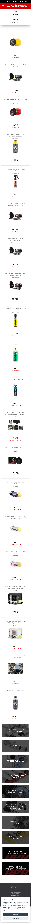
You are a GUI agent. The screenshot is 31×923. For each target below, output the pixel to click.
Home (15, 11)
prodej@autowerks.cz (16, 892)
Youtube (15, 20)
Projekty (15, 14)
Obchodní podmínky (15, 17)
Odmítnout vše (15, 918)
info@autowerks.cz (15, 895)
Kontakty (15, 22)
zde (4, 910)
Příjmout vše (15, 914)
